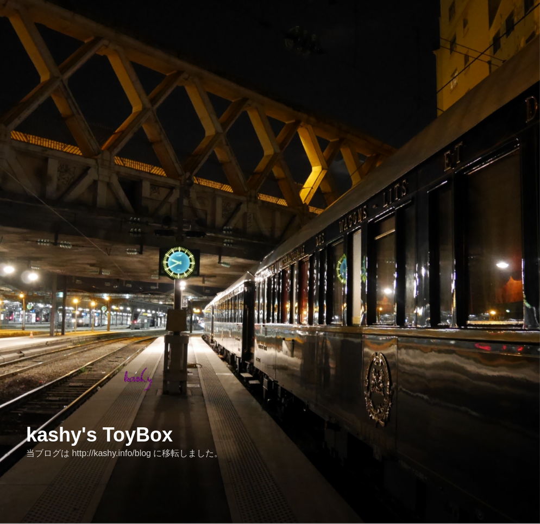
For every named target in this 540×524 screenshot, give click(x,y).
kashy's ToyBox (99, 435)
